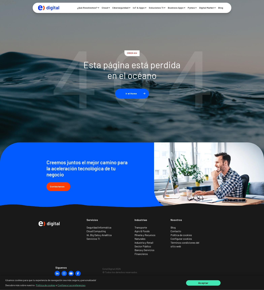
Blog (220, 7)
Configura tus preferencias (71, 284)
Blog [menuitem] (173, 227)
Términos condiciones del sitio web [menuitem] (185, 244)
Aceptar (203, 282)
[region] (132, 283)
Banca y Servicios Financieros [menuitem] (144, 252)
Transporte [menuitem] (141, 227)
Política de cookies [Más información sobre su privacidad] (45, 284)
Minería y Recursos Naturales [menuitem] (145, 237)
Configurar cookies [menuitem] (181, 239)
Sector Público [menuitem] (143, 246)
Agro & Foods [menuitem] (142, 231)
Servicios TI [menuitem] (93, 239)
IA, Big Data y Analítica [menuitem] (99, 235)
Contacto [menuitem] (176, 231)
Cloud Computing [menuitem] (96, 231)
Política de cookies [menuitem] (181, 235)
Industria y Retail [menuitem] (144, 243)
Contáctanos (58, 186)
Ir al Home (131, 93)
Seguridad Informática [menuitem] (99, 227)
